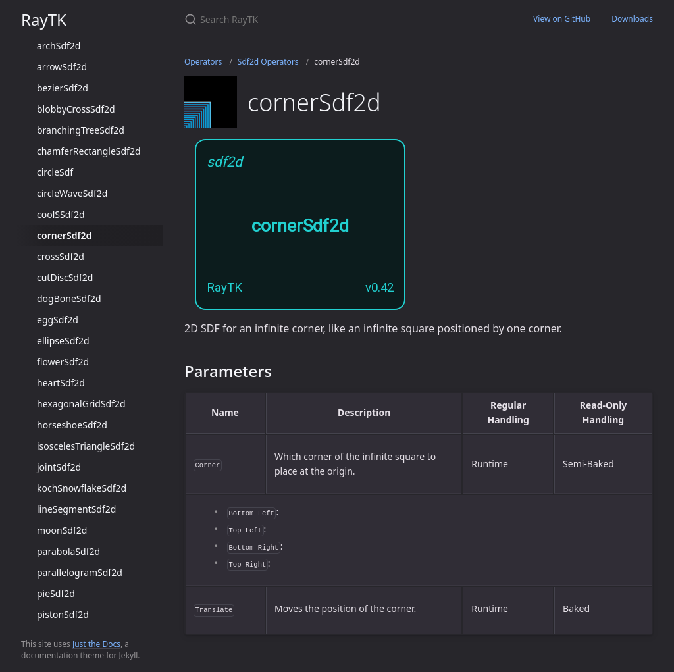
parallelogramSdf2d (79, 572)
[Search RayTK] (339, 19)
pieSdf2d (56, 593)
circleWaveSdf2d (72, 193)
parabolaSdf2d (68, 551)
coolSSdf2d (61, 214)
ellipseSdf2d (63, 340)
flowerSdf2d (63, 361)
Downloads (632, 18)
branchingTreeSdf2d (80, 130)
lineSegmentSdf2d (76, 509)
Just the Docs (96, 644)
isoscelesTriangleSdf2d (86, 446)
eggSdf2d (57, 319)
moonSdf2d (62, 530)
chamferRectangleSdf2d (89, 151)
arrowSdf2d (62, 67)
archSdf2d (58, 45)
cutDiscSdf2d (65, 277)
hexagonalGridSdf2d (81, 404)
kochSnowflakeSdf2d (81, 488)
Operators (203, 61)
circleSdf (55, 172)
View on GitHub (561, 18)
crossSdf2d (60, 256)
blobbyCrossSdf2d (76, 109)
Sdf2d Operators (268, 61)
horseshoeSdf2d (72, 425)
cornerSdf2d (64, 235)
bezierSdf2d (62, 88)
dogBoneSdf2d (69, 298)
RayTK (43, 19)
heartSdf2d (61, 382)
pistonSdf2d (63, 614)
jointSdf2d (59, 467)
